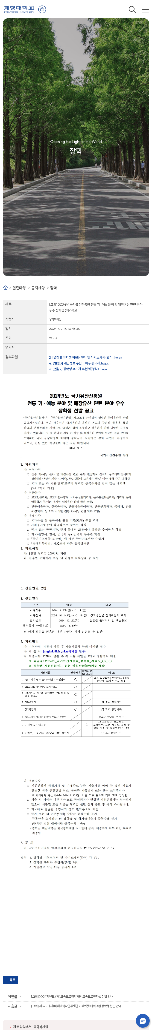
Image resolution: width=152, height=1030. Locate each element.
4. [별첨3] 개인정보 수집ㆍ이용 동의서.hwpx (79, 363)
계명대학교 (19, 9)
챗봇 (143, 1021)
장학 (53, 287)
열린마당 (19, 287)
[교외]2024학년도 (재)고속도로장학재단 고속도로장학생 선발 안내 (72, 997)
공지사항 (38, 287)
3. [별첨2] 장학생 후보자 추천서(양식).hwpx (78, 369)
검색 (132, 9)
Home (5, 287)
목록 (12, 980)
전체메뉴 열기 (145, 9)
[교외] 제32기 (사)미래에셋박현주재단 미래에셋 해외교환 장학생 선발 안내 (76, 1006)
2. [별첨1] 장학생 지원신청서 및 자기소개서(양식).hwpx (85, 357)
